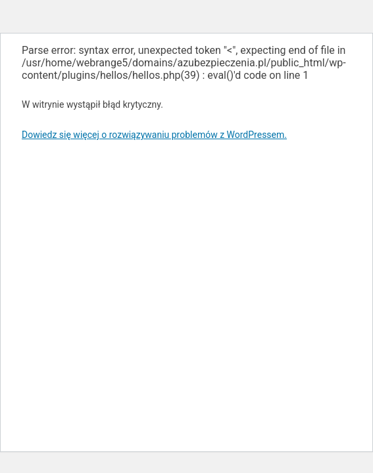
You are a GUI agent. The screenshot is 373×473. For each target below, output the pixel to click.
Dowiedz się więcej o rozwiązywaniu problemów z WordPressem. (154, 134)
